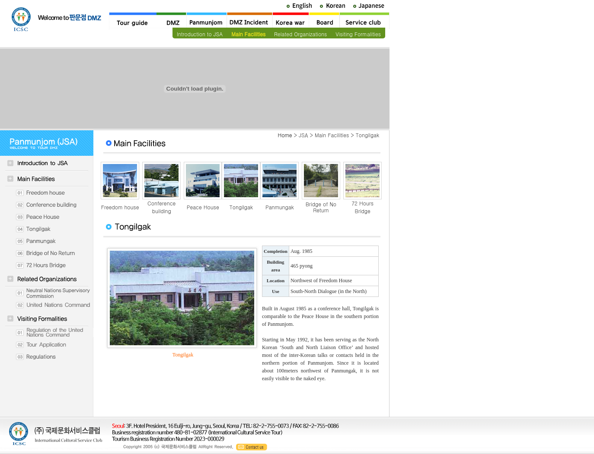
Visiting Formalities (358, 34)
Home (285, 135)
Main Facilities (248, 34)
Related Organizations (300, 34)
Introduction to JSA (200, 34)
